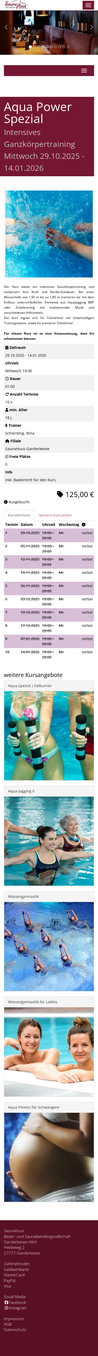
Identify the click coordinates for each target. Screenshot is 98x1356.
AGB (7, 1324)
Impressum (14, 1318)
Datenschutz (15, 1329)
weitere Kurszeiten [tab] (55, 515)
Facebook (15, 1302)
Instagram (15, 1307)
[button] (7, 27)
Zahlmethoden (17, 1263)
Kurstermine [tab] (19, 515)
